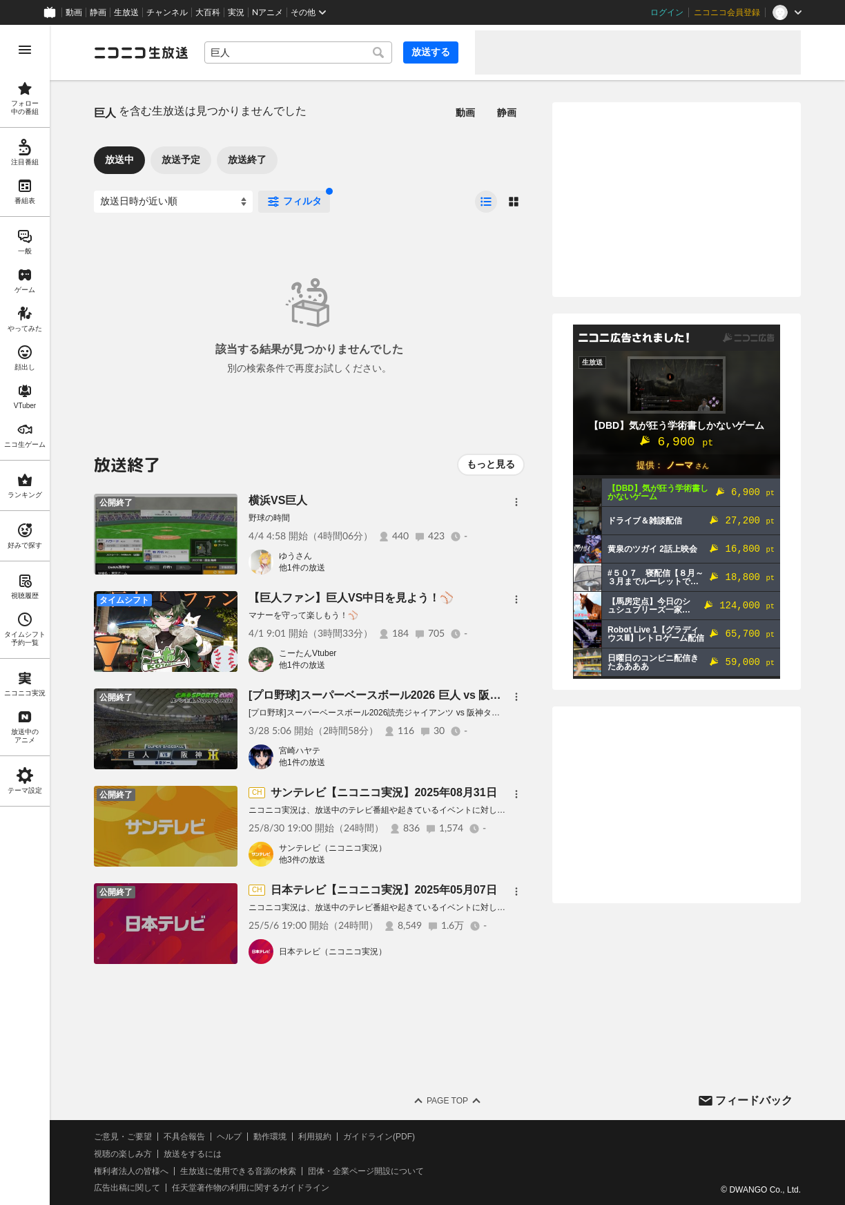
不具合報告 (184, 1136)
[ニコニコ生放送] (141, 52)
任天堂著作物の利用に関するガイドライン (250, 1188)
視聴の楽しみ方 (123, 1154)
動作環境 (269, 1136)
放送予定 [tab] (181, 159)
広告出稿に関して (127, 1188)
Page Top (447, 1101)
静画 (98, 12)
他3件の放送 (302, 860)
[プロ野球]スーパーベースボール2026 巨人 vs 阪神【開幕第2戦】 (411, 695)
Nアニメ (267, 12)
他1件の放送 (302, 567)
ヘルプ (229, 1136)
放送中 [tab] (119, 159)
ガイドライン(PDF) (379, 1136)
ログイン (666, 12)
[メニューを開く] (25, 50)
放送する (430, 51)
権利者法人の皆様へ (131, 1171)
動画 (74, 12)
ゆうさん (295, 556)
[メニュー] (516, 502)
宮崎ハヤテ (299, 750)
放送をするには (193, 1154)
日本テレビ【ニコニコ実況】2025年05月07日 (383, 890)
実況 (236, 12)
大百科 (207, 12)
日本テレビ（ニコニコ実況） (333, 951)
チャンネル (167, 12)
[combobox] (298, 52)
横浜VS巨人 (278, 500)
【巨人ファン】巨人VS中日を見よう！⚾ (351, 598)
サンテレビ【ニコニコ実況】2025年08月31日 (383, 792)
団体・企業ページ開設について (366, 1171)
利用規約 (314, 1136)
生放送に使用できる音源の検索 (238, 1171)
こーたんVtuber (307, 653)
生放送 (126, 12)
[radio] (486, 202)
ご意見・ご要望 (123, 1136)
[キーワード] (298, 52)
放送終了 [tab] (247, 159)
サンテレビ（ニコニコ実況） (333, 848)
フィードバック (754, 1100)
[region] (25, 615)
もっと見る (491, 464)
